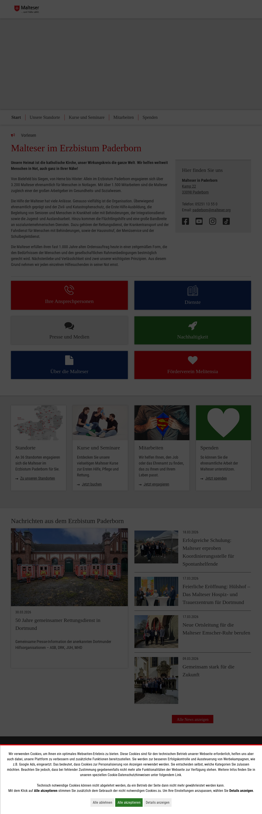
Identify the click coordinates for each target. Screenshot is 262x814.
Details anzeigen (159, 802)
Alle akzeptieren (130, 802)
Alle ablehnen (103, 802)
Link (178, 775)
